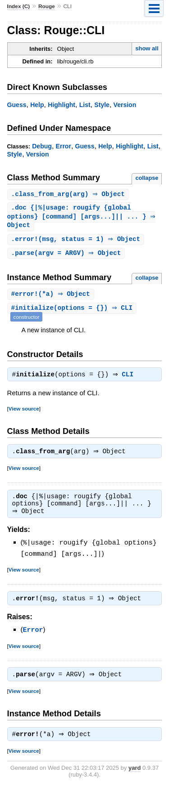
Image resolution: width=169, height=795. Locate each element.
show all (146, 48)
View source (24, 412)
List (85, 104)
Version (125, 104)
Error (63, 146)
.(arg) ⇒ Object (69, 194)
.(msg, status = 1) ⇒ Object (77, 241)
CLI (130, 378)
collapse (146, 177)
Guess (17, 104)
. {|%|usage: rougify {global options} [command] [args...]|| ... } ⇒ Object (82, 217)
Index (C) (18, 6)
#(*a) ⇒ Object (51, 297)
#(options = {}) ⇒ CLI (73, 311)
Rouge (46, 6)
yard (134, 775)
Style (102, 104)
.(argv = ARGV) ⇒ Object (67, 255)
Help (37, 104)
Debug (42, 146)
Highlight (61, 104)
